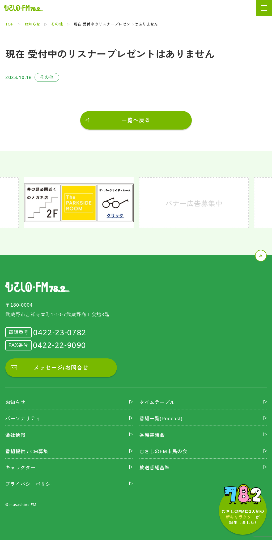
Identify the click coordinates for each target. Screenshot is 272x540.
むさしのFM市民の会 (163, 451)
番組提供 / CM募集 (26, 451)
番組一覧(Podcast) (160, 418)
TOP (9, 24)
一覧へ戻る (136, 120)
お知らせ (32, 24)
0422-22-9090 (59, 345)
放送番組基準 (154, 467)
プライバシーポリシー (30, 484)
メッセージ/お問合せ (61, 368)
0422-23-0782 (59, 332)
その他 (57, 24)
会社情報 (15, 435)
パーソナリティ (23, 418)
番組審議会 (152, 435)
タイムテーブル (157, 402)
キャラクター (20, 467)
